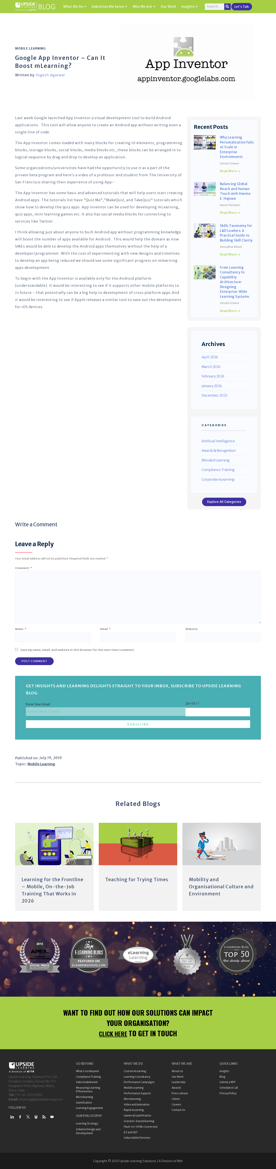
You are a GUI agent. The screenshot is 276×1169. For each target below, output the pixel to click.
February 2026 (213, 376)
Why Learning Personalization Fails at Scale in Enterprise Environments (237, 147)
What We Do (74, 7)
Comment (23, 568)
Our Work (168, 7)
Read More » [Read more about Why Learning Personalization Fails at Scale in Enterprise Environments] (230, 171)
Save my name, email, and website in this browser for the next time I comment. (77, 650)
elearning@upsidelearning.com (41, 1098)
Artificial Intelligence (218, 441)
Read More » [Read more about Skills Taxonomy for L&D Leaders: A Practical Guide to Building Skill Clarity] (230, 254)
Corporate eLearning (218, 479)
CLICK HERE (113, 1032)
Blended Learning (215, 460)
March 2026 (211, 367)
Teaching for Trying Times (137, 879)
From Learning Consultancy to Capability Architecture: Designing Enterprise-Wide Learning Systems (234, 282)
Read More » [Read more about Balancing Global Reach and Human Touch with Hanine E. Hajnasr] (230, 213)
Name (20, 629)
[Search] (227, 6)
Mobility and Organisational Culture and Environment (217, 886)
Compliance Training (218, 470)
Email (105, 629)
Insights (189, 7)
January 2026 (212, 386)
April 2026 (210, 357)
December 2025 (214, 395)
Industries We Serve (109, 7)
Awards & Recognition (219, 451)
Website (191, 629)
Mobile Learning (30, 48)
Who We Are (144, 7)
